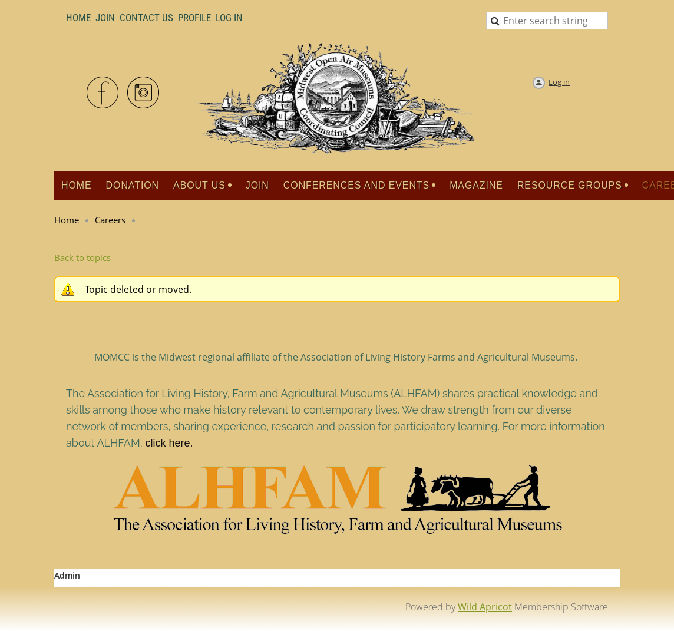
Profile (194, 18)
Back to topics (82, 257)
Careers (110, 220)
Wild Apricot (485, 606)
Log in (559, 82)
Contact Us (146, 18)
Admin (67, 575)
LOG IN (229, 18)
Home (78, 18)
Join (105, 18)
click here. (169, 443)
